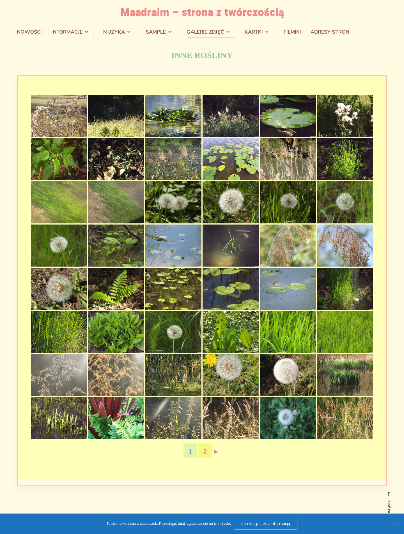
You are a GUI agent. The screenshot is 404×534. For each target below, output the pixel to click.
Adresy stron (330, 31)
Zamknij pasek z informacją (265, 523)
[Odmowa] (397, 524)
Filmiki (292, 31)
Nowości (29, 31)
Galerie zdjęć (205, 31)
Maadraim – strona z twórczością (202, 12)
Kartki (254, 31)
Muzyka (114, 31)
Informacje (66, 31)
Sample (156, 31)
